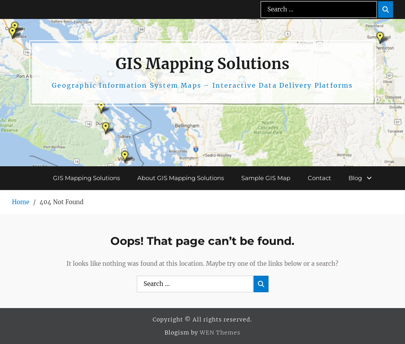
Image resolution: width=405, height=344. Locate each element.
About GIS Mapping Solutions (180, 178)
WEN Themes (220, 332)
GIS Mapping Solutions (202, 64)
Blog (355, 178)
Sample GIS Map (265, 178)
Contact (319, 178)
